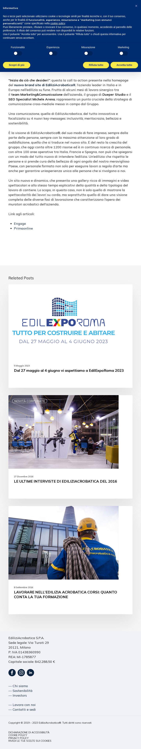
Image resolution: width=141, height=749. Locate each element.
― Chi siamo (18, 686)
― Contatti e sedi (22, 709)
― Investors (17, 695)
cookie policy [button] (57, 23)
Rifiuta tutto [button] (96, 65)
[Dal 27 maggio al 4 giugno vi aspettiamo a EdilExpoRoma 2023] (70, 336)
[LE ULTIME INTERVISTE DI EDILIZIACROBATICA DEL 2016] (70, 447)
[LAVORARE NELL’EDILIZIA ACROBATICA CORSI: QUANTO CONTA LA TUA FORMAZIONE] (70, 560)
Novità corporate (29, 401)
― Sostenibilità (20, 691)
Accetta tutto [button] (124, 65)
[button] (28, 732)
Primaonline (23, 228)
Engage (20, 223)
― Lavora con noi (22, 705)
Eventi (19, 290)
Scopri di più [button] (16, 65)
